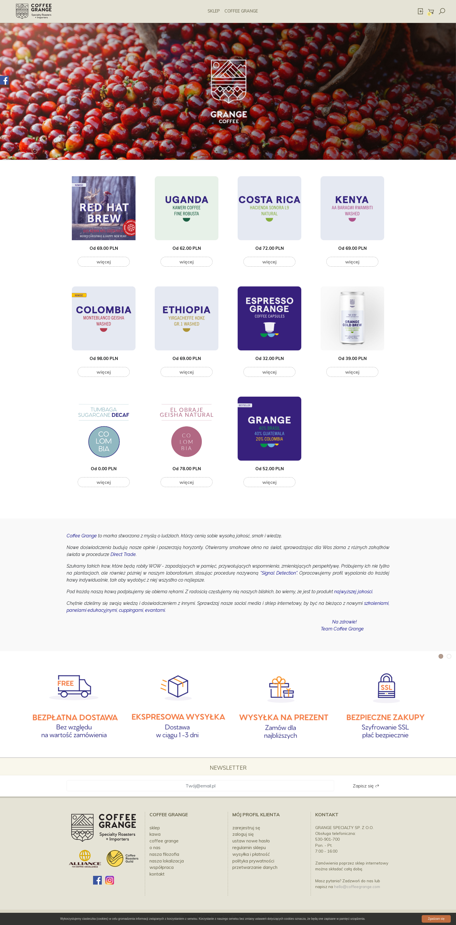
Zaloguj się (243, 834)
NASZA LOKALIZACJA (166, 861)
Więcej (104, 262)
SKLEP (214, 11)
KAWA (155, 834)
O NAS (155, 847)
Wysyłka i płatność (251, 854)
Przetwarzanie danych (254, 867)
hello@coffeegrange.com (357, 886)
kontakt (157, 874)
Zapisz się (366, 786)
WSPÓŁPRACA (161, 867)
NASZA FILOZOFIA (164, 854)
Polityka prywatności (253, 861)
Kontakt (327, 814)
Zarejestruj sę (246, 827)
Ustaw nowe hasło (251, 841)
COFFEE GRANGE (241, 11)
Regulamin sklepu (249, 847)
